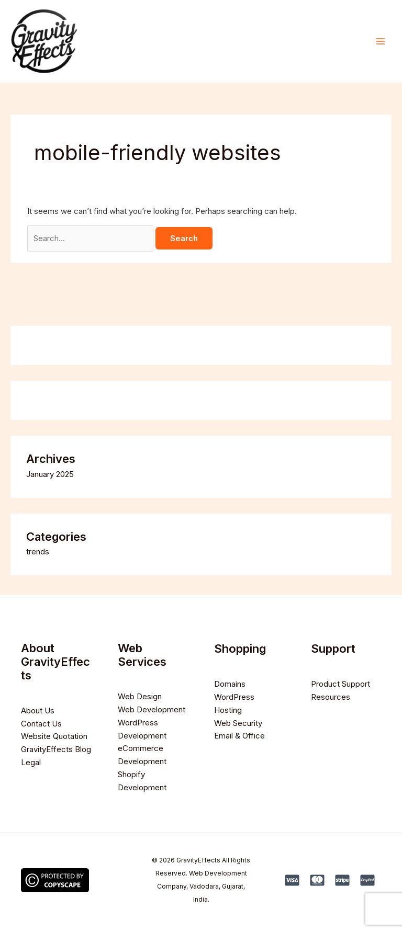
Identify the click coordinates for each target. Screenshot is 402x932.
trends (37, 551)
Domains (229, 684)
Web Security (238, 723)
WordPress (234, 697)
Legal (31, 762)
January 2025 (50, 474)
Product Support (340, 684)
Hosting (228, 710)
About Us (37, 710)
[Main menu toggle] (381, 41)
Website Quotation (54, 736)
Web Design (140, 696)
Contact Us (41, 724)
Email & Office (239, 736)
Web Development (151, 709)
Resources (330, 697)
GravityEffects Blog (56, 749)
